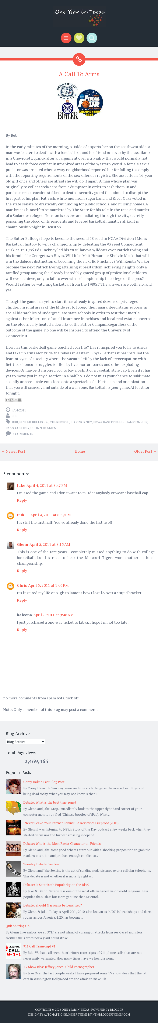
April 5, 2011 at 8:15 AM (49, 544)
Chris (22, 585)
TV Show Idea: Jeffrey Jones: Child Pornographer (58, 967)
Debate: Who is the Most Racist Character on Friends (62, 843)
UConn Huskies (43, 428)
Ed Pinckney (81, 422)
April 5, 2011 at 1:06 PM (48, 585)
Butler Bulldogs (33, 422)
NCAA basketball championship (120, 422)
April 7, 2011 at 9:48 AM (53, 614)
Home (80, 451)
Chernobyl (59, 422)
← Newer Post (13, 451)
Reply (22, 500)
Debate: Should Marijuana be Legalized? (52, 905)
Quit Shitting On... (18, 926)
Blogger (116, 1010)
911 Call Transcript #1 (39, 946)
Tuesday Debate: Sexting (41, 864)
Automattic (53, 1014)
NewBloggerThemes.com (111, 1014)
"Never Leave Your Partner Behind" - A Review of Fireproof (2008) (71, 823)
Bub (15, 422)
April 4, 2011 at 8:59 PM (50, 514)
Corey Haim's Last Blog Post (43, 782)
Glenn (22, 544)
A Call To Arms (79, 74)
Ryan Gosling (17, 428)
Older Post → (145, 451)
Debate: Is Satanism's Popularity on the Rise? (56, 885)
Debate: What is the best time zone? (49, 802)
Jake (21, 485)
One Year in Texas (75, 1010)
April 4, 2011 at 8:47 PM (47, 485)
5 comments (23, 434)
